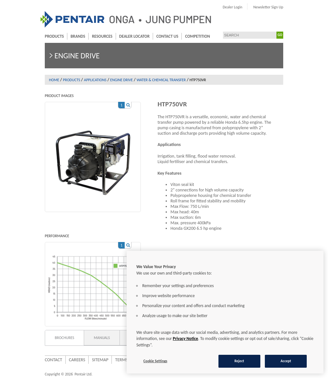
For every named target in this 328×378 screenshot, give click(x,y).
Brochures (64, 337)
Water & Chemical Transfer (161, 80)
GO (280, 35)
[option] (93, 153)
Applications (95, 80)
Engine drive (121, 80)
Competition (197, 36)
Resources (102, 36)
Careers (77, 360)
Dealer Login (232, 7)
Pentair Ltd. (83, 374)
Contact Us (167, 36)
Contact (53, 360)
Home (54, 80)
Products (54, 36)
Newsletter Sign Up (268, 7)
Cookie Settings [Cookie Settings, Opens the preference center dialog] (155, 361)
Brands (78, 36)
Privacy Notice (185, 338)
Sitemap (100, 360)
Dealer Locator (134, 36)
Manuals (102, 337)
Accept (286, 361)
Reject (239, 361)
